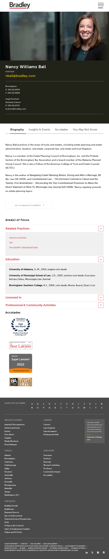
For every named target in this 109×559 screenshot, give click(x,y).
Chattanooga (10, 465)
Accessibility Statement (75, 546)
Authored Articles (12, 428)
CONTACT (24, 544)
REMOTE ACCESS (10, 548)
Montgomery (10, 485)
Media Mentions (11, 441)
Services (47, 458)
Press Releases (10, 444)
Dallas (6, 468)
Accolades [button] (61, 129)
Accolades (47, 475)
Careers (46, 424)
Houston (8, 472)
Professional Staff (50, 434)
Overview (47, 455)
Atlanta (7, 455)
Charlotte (8, 462)
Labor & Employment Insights (17, 529)
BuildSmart (9, 509)
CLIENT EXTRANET (11, 544)
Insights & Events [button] (39, 129)
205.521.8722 (14, 105)
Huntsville (8, 475)
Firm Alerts (9, 434)
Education (13, 259)
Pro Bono (47, 468)
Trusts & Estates (17, 238)
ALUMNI (22, 548)
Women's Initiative (51, 465)
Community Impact (51, 472)
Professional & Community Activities (31, 305)
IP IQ (6, 522)
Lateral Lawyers (50, 431)
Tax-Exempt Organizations (23, 247)
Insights (7, 438)
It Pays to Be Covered (13, 526)
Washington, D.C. (11, 495)
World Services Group (37, 548)
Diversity (47, 462)
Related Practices (17, 228)
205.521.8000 (36, 544)
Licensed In (13, 297)
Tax (11, 243)
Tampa (7, 492)
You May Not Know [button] (85, 129)
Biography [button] (17, 129)
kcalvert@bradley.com (15, 109)
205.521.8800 (14, 93)
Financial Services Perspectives (17, 519)
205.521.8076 (14, 89)
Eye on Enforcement (13, 516)
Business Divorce (11, 512)
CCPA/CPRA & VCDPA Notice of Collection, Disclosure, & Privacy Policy (33, 546)
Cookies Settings (78, 548)
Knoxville (8, 482)
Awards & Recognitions (14, 424)
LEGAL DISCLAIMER (50, 544)
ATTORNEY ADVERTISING (59, 548)
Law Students (49, 428)
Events (7, 431)
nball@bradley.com (20, 76)
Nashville (8, 488)
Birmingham (11, 86)
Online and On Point (13, 532)
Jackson (8, 478)
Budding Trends (11, 506)
